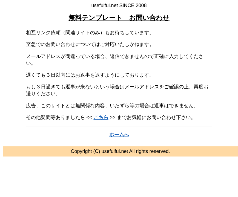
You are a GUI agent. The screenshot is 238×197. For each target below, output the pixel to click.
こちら (101, 117)
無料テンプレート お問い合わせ (119, 17)
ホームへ (119, 134)
